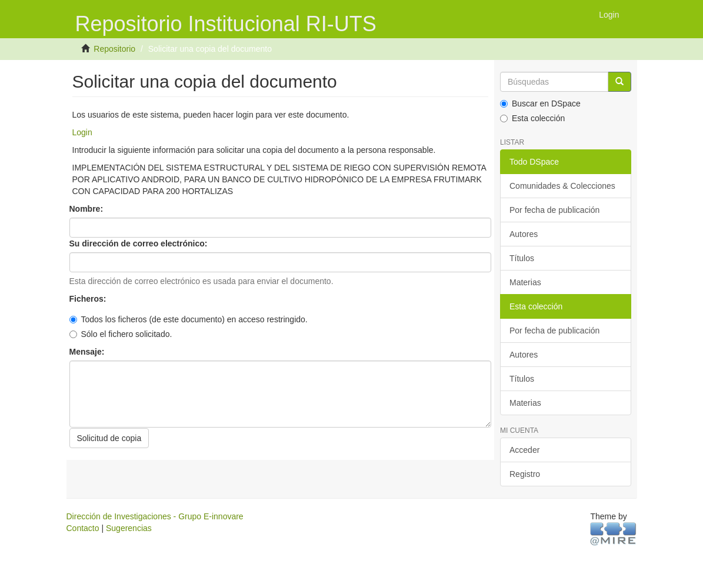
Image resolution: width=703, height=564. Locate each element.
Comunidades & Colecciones (562, 186)
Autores (523, 234)
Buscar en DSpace (540, 103)
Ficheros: (89, 298)
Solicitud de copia (109, 438)
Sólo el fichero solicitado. (120, 334)
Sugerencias (129, 528)
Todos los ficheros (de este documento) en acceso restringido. (188, 319)
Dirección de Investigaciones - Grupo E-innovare (155, 516)
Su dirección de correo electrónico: (139, 243)
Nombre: (87, 208)
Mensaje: (88, 351)
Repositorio (114, 49)
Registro (524, 474)
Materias (525, 282)
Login (82, 132)
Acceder (524, 450)
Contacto (82, 528)
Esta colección (532, 118)
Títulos (521, 258)
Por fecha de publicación (554, 210)
